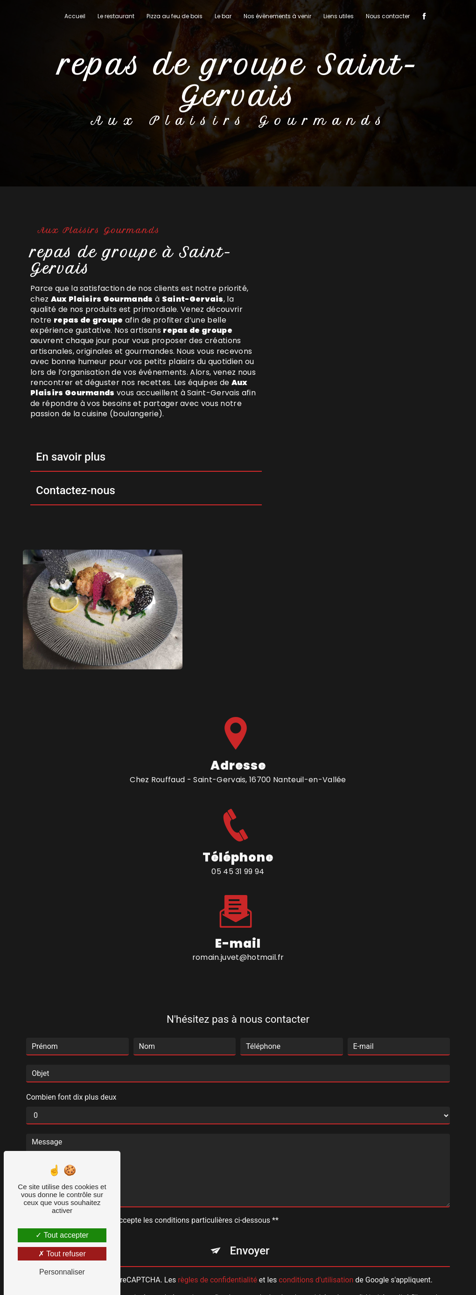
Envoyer (249, 1077)
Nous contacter (388, 16)
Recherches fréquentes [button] (238, 1255)
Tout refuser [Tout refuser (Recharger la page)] (62, 1254)
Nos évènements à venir (277, 16)
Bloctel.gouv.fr (297, 1181)
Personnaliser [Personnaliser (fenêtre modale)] (62, 1272)
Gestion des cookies (353, 1275)
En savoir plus (70, 456)
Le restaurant (116, 16)
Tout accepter (61, 1235)
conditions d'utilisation (316, 1106)
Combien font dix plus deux (71, 924)
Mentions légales (271, 1275)
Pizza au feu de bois (175, 16)
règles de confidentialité (217, 1106)
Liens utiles (338, 16)
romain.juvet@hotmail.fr (238, 784)
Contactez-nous (75, 490)
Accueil (74, 16)
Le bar (223, 16)
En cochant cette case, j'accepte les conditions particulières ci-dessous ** (157, 1047)
